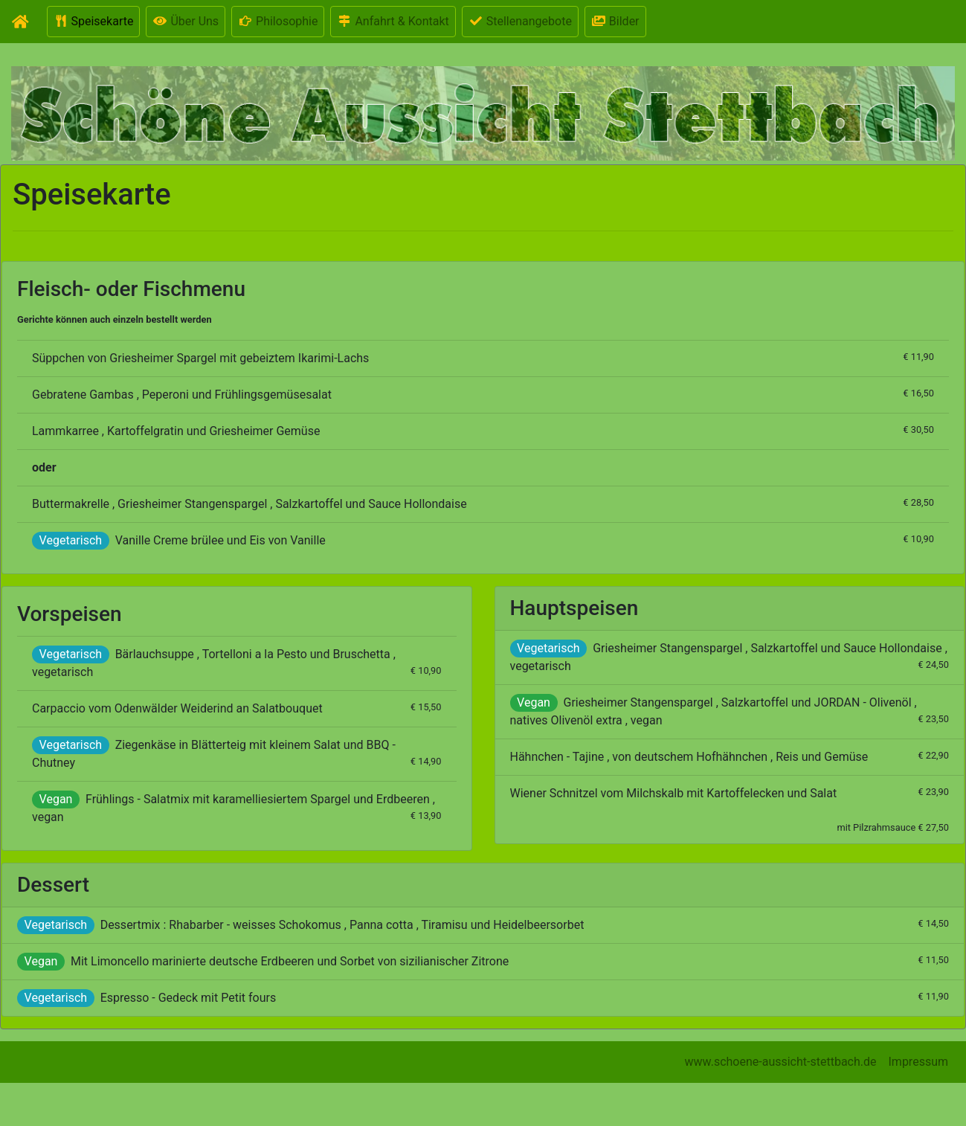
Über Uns (185, 21)
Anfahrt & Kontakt (392, 21)
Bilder (615, 21)
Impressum (919, 1062)
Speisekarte (94, 21)
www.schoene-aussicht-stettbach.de (781, 1062)
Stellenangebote (520, 21)
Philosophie (278, 21)
